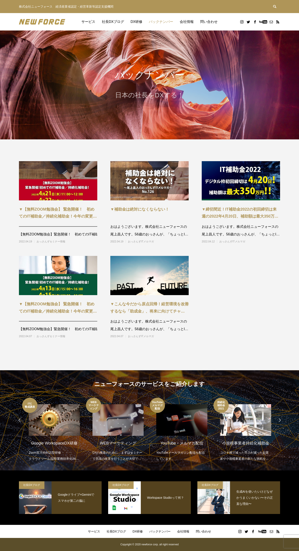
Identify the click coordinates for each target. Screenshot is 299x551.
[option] (54, 430)
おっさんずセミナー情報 (51, 241)
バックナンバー (161, 22)
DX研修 (136, 22)
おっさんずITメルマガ (141, 241)
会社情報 (187, 22)
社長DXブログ (113, 22)
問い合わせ (209, 22)
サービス (88, 22)
